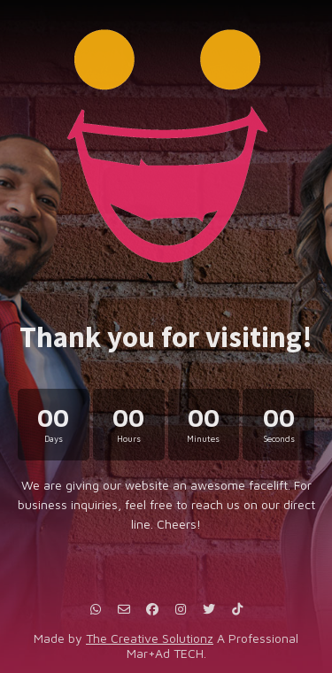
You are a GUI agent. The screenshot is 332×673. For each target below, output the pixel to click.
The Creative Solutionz (149, 638)
